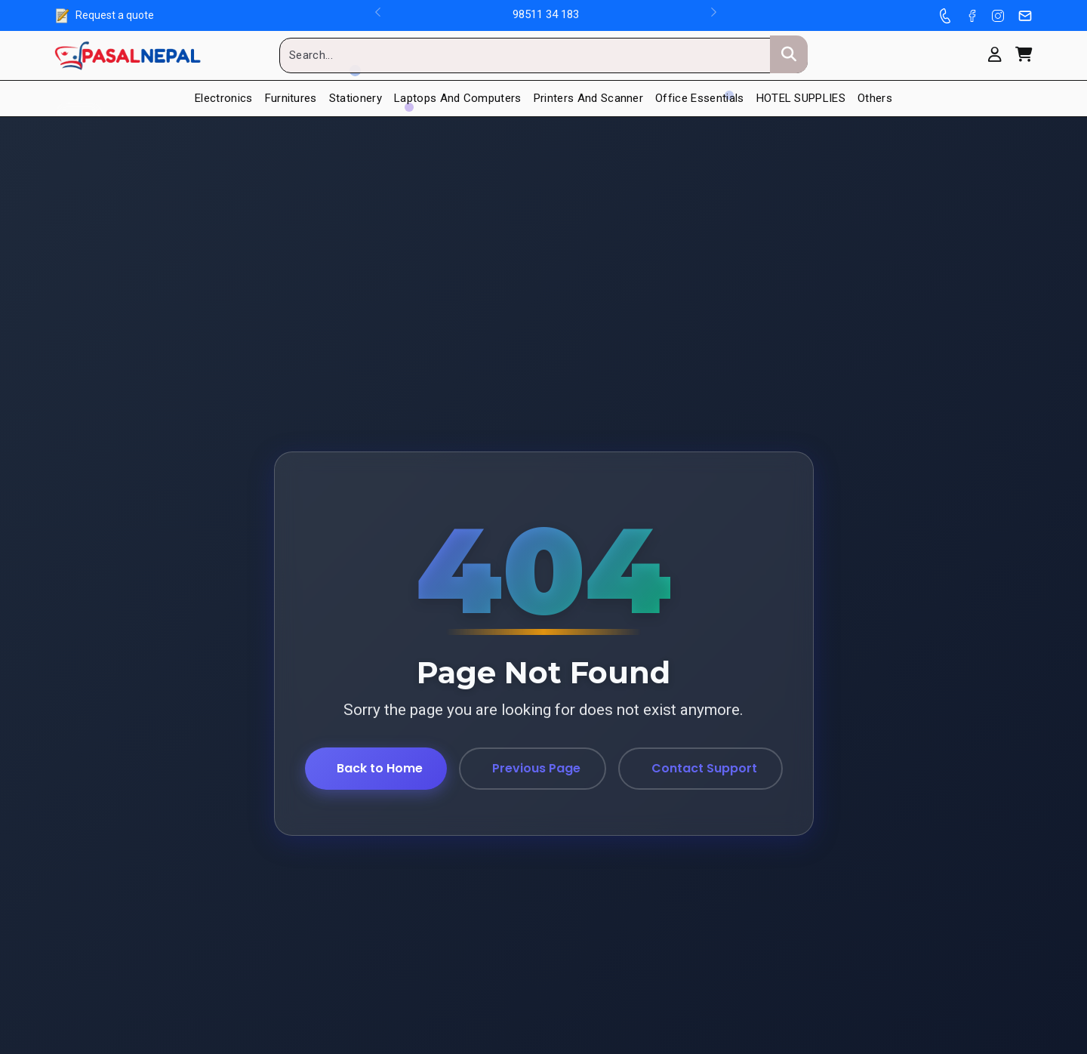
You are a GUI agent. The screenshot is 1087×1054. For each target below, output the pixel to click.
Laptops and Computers (458, 98)
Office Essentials (699, 98)
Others (875, 98)
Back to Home (380, 768)
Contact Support (704, 768)
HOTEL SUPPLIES (800, 98)
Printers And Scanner (588, 98)
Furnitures (291, 98)
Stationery (355, 98)
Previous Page (536, 768)
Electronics (224, 98)
